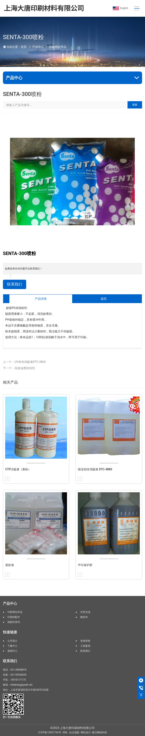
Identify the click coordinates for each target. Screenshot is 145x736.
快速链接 (10, 632)
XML (65, 732)
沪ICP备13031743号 (49, 732)
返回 (104, 298)
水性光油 (85, 612)
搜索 (134, 104)
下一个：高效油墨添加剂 (19, 368)
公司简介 (12, 640)
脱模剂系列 (13, 622)
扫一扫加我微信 (11, 717)
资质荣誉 (85, 640)
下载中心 (12, 645)
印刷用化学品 (57, 46)
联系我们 (14, 284)
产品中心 (38, 46)
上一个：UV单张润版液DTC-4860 (24, 362)
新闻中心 (12, 650)
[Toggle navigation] (137, 8)
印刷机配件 (13, 617)
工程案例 (85, 645)
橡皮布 (84, 617)
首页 (24, 46)
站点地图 (74, 732)
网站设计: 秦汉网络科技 (94, 732)
